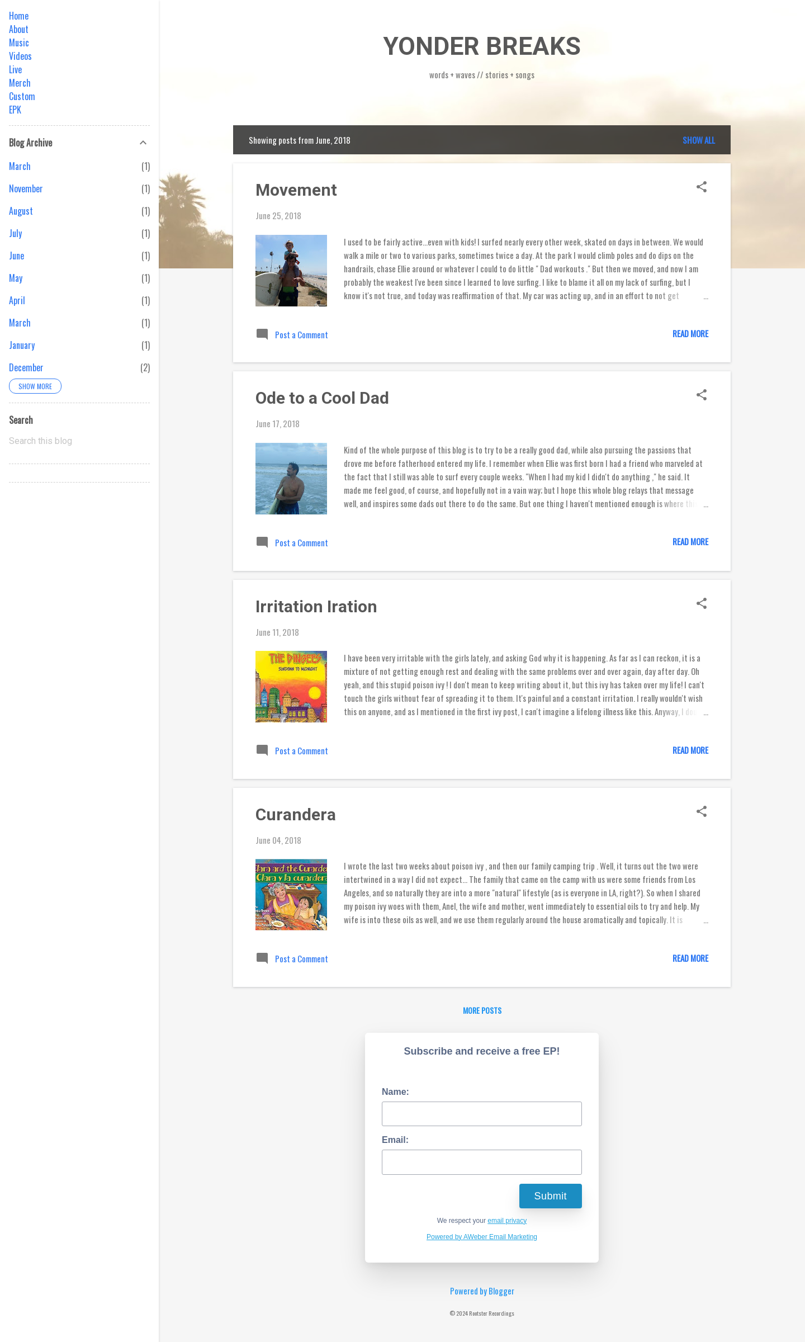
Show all (699, 140)
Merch (20, 82)
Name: (395, 1092)
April (17, 300)
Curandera (295, 814)
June (16, 255)
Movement (296, 190)
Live (15, 69)
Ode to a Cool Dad (322, 398)
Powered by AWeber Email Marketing (482, 1237)
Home (19, 15)
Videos (20, 56)
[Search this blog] (79, 441)
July (15, 233)
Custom (22, 96)
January (22, 345)
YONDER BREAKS (482, 46)
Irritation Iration (316, 606)
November (26, 188)
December (26, 367)
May (15, 278)
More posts (482, 1010)
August (21, 211)
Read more (690, 333)
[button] (701, 187)
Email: (395, 1140)
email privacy (507, 1221)
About (19, 29)
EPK (15, 109)
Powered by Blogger (482, 1290)
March (20, 166)
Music (19, 42)
